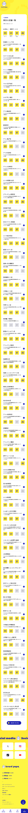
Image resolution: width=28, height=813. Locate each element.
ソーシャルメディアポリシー (7, 804)
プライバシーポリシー (6, 802)
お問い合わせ (5, 790)
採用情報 (4, 792)
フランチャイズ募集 (6, 794)
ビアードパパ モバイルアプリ (8, 786)
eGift (3, 788)
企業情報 (3, 800)
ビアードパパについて (7, 784)
